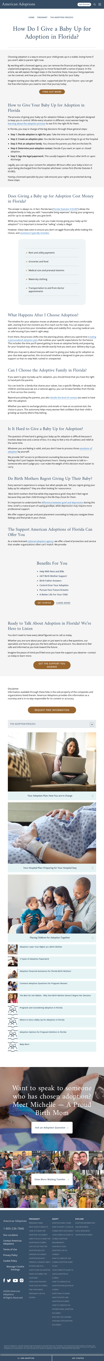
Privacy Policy (10, 1255)
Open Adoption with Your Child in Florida (38, 1284)
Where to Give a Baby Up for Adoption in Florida (42, 1019)
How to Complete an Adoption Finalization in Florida (62, 1286)
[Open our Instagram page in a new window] (22, 1279)
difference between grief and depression (62, 502)
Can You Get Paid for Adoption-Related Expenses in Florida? (38, 1250)
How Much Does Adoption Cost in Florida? (59, 1250)
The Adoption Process (61, 17)
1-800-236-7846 (13, 1228)
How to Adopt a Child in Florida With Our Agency (63, 1229)
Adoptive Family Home (61, 1223)
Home (31, 17)
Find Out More (52, 91)
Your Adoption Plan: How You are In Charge (61, 795)
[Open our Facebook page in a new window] (4, 1279)
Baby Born (24, 1044)
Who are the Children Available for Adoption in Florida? (62, 1321)
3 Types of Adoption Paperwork (34, 959)
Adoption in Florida (83, 1235)
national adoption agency (40, 541)
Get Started (84, 4)
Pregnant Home (36, 1223)
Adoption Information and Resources (85, 1225)
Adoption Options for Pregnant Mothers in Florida (43, 1032)
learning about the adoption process (26, 123)
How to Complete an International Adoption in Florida (62, 1309)
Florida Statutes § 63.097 (65, 209)
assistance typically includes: (34, 232)
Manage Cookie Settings (15, 1268)
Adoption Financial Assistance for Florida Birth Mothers (45, 971)
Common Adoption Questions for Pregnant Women (43, 983)
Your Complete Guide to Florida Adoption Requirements (62, 1239)
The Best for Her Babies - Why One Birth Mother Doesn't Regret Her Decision (55, 995)
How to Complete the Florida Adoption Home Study (62, 1262)
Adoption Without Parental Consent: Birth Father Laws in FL (39, 1262)
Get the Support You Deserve (52, 665)
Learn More (63, 602)
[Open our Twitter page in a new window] (9, 1279)
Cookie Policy (10, 1260)
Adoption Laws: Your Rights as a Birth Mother (41, 946)
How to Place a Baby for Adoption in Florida (39, 1241)
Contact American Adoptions (12, 1242)
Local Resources (82, 1231)
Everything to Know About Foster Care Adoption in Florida (61, 1297)
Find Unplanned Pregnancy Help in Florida (37, 1293)
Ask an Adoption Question (52, 1127)
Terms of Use (10, 1249)
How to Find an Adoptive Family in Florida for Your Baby (39, 1274)
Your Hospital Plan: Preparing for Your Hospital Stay (58, 868)
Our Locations (10, 1235)
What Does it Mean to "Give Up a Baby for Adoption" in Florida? (38, 1231)
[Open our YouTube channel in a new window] (15, 1279)
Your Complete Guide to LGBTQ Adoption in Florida (62, 1274)
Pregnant (42, 17)
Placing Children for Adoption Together (62, 937)
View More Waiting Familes (52, 1179)
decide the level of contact (63, 397)
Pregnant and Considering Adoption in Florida (41, 1007)
